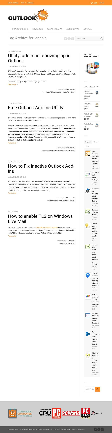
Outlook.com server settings (47, 227)
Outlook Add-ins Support (52, 92)
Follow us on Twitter (65, 38)
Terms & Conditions (77, 429)
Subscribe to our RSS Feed (102, 429)
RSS (72, 38)
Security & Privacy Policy (62, 429)
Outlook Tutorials (68, 201)
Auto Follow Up (91, 125)
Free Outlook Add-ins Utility (35, 107)
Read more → (13, 84)
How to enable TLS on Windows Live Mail (40, 218)
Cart (95, 3)
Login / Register (13, 2)
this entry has (65, 89)
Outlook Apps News (67, 92)
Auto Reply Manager (91, 115)
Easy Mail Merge (91, 105)
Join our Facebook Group (69, 38)
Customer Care (54, 29)
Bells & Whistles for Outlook (91, 93)
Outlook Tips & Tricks (67, 150)
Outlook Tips (72, 29)
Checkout (30, 2)
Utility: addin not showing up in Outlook (39, 58)
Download (37, 29)
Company (87, 29)
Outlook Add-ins (20, 29)
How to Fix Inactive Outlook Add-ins (41, 168)
